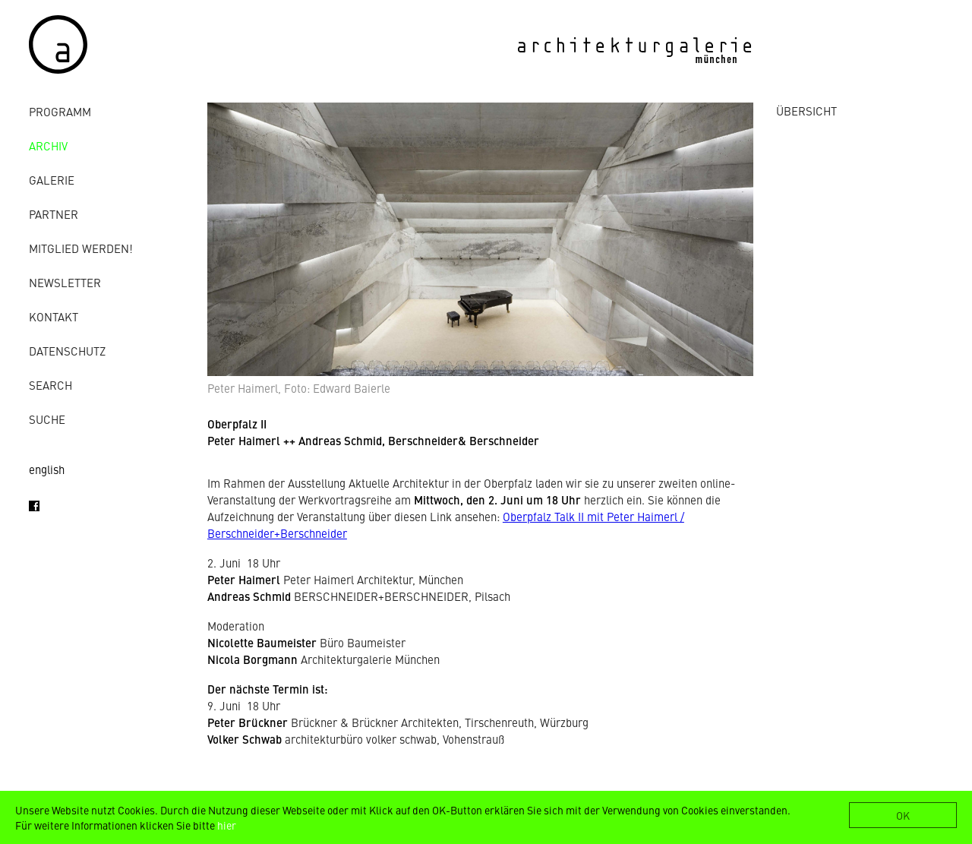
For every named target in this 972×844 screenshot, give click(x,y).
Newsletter (65, 282)
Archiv (48, 145)
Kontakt (53, 316)
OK (903, 815)
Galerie (51, 180)
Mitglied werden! (81, 248)
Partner (53, 214)
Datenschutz (67, 351)
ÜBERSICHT (806, 111)
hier (226, 825)
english (47, 469)
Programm (60, 111)
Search (50, 385)
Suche (47, 419)
